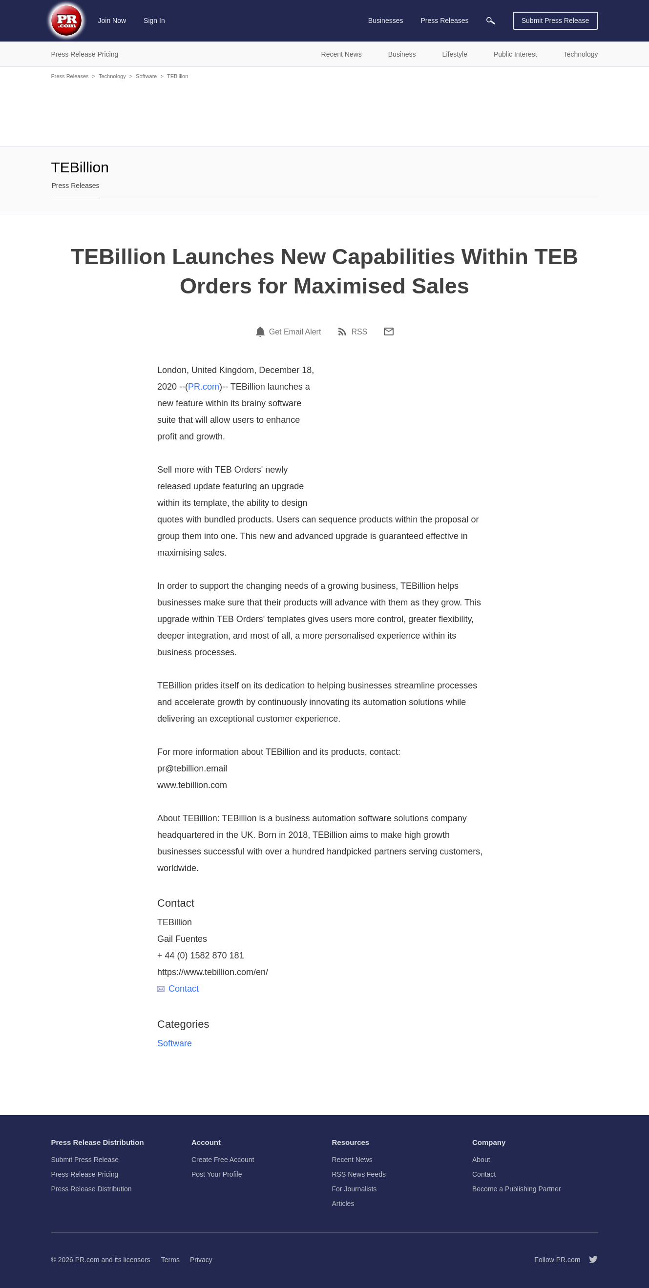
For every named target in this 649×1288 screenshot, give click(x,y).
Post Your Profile (216, 1174)
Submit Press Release (555, 20)
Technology (112, 76)
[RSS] (343, 331)
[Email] (389, 331)
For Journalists (354, 1189)
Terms (170, 1259)
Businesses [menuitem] (385, 20)
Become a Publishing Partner (516, 1189)
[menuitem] (490, 21)
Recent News (352, 1159)
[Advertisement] (324, 112)
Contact (178, 989)
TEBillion (177, 76)
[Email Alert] (261, 331)
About (481, 1159)
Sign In (154, 20)
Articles (343, 1203)
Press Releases (70, 76)
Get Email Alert (295, 332)
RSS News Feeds (359, 1174)
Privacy (201, 1259)
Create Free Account (222, 1159)
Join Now (112, 20)
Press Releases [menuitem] (444, 20)
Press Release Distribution (91, 1189)
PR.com (203, 387)
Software (146, 76)
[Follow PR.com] (589, 1259)
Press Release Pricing (85, 1174)
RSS (359, 332)
